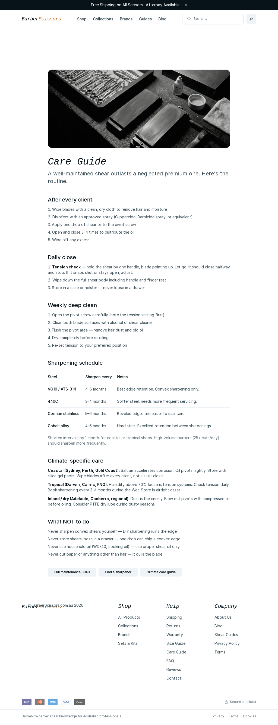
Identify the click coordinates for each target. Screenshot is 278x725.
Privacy (218, 716)
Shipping (174, 617)
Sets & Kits (128, 643)
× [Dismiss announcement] (186, 5)
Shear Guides (226, 634)
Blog (162, 19)
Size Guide (175, 643)
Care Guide (176, 652)
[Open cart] (251, 19)
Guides (145, 19)
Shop (82, 19)
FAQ (170, 660)
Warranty (174, 634)
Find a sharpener (118, 572)
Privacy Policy (227, 643)
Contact (173, 678)
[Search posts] (212, 19)
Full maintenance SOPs (72, 572)
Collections (103, 19)
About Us (223, 617)
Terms (219, 652)
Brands (126, 19)
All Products (129, 617)
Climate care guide (161, 572)
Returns (173, 626)
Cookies (249, 716)
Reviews (173, 669)
